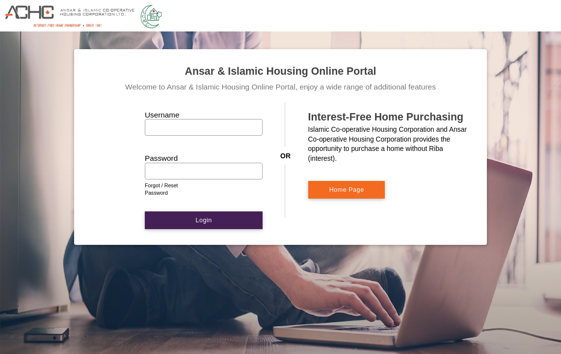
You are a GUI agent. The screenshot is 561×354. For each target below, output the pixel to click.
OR (285, 156)
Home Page (346, 189)
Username (162, 115)
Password (161, 158)
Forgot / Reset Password (161, 189)
